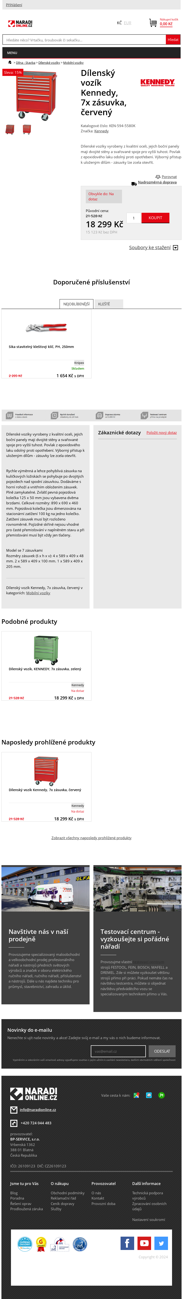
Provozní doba (103, 1203)
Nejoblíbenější (76, 304)
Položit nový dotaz (162, 432)
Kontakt (98, 1198)
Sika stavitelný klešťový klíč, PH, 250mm (41, 346)
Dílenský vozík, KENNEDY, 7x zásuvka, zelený (45, 669)
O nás (96, 1192)
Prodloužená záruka (26, 1208)
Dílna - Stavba (25, 62)
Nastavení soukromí (148, 1219)
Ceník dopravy (62, 1203)
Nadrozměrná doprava (157, 182)
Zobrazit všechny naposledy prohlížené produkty (91, 837)
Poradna (17, 1198)
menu (12, 52)
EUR (127, 22)
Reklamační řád (63, 1198)
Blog (14, 1192)
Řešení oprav (20, 1203)
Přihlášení (14, 4)
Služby (56, 1208)
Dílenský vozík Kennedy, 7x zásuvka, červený (45, 790)
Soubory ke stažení (153, 247)
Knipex (79, 363)
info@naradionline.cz (38, 1109)
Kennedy (101, 131)
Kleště (104, 304)
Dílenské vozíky (49, 62)
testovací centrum (148, 961)
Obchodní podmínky (68, 1192)
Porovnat (169, 176)
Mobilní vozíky (73, 62)
